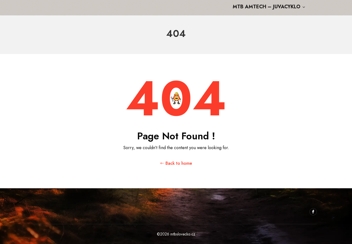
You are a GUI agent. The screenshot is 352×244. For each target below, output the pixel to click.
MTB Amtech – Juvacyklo (269, 7)
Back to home (178, 163)
